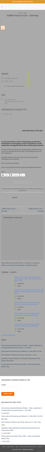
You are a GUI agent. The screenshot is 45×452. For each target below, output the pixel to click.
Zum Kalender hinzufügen (14, 86)
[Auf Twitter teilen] (20, 182)
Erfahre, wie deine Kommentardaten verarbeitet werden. (19, 265)
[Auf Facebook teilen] (17, 182)
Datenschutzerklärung (28, 446)
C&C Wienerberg (10, 99)
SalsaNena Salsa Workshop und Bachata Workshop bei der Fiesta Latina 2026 (20, 360)
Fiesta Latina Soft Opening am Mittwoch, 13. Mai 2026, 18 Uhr (21, 351)
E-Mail (3, 385)
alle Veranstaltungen (8, 335)
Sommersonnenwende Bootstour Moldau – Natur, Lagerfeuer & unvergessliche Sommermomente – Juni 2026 (21, 347)
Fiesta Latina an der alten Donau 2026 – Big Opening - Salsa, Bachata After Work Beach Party (28, 291)
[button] (2, 6)
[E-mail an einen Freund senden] (24, 182)
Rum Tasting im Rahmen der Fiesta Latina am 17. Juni (18, 355)
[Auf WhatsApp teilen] (14, 182)
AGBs (17, 446)
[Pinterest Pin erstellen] (27, 182)
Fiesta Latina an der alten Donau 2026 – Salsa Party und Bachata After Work (27, 303)
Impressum (10, 446)
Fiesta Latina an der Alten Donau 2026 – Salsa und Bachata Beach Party (20, 365)
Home (4, 446)
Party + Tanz (22, 13)
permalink (23, 190)
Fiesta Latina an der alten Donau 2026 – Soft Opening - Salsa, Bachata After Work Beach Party (28, 279)
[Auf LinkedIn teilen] (30, 182)
